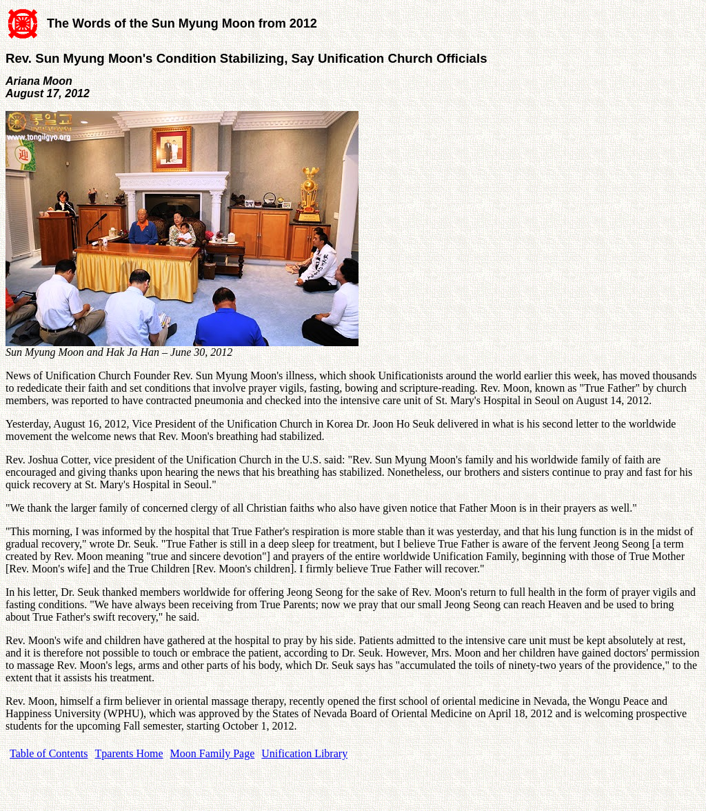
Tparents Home (129, 753)
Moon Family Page (212, 753)
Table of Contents (49, 753)
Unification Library (304, 753)
